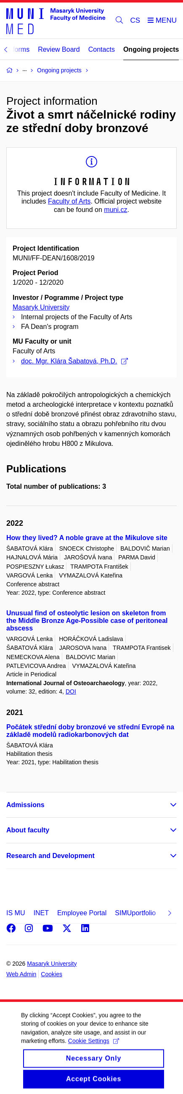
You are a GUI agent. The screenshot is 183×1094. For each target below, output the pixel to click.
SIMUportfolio (135, 913)
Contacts (101, 49)
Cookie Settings (93, 1050)
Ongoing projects (151, 49)
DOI (71, 691)
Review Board (59, 49)
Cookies (51, 974)
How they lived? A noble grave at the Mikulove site (86, 537)
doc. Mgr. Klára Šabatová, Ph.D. (74, 361)
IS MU (15, 913)
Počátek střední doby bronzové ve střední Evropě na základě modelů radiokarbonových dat (90, 730)
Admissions (25, 804)
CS (135, 20)
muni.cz (115, 209)
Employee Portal (81, 913)
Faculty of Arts (69, 201)
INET (40, 913)
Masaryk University (41, 307)
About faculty (27, 830)
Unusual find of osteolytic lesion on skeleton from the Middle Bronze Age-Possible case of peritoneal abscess (86, 620)
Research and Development (50, 855)
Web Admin (21, 974)
